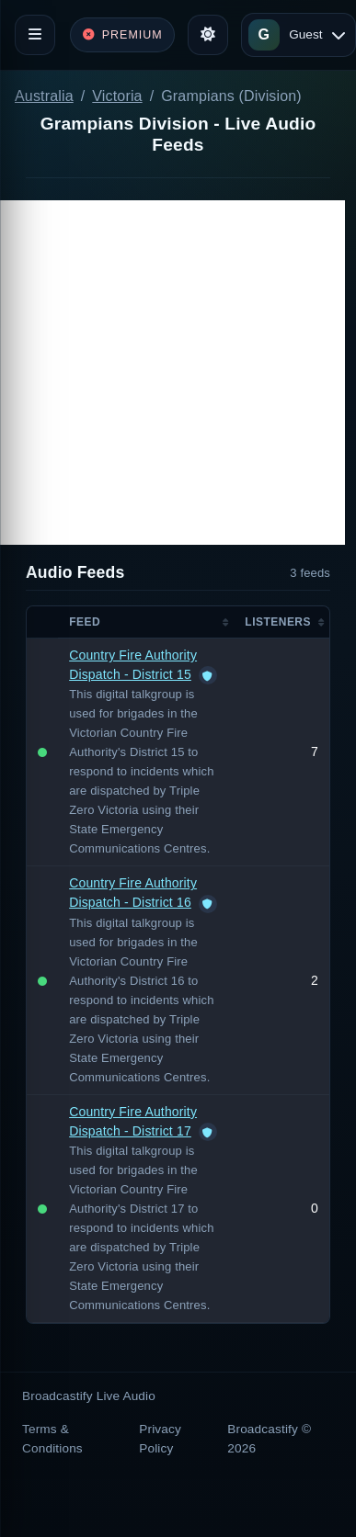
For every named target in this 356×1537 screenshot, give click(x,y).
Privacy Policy (160, 1438)
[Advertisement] (172, 372)
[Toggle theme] (208, 35)
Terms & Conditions (52, 1438)
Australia (44, 96)
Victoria (117, 96)
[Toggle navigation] (35, 35)
